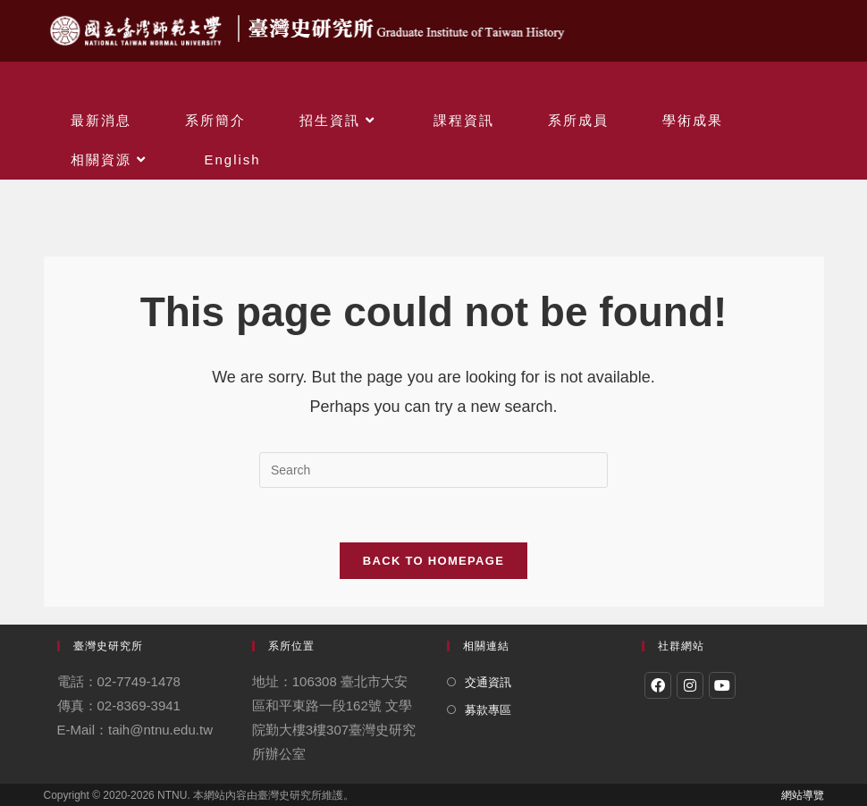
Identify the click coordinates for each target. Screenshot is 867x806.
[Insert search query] (433, 470)
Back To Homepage (433, 560)
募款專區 (488, 710)
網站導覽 (802, 795)
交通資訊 (488, 682)
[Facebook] (657, 685)
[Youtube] (722, 685)
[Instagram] (690, 685)
